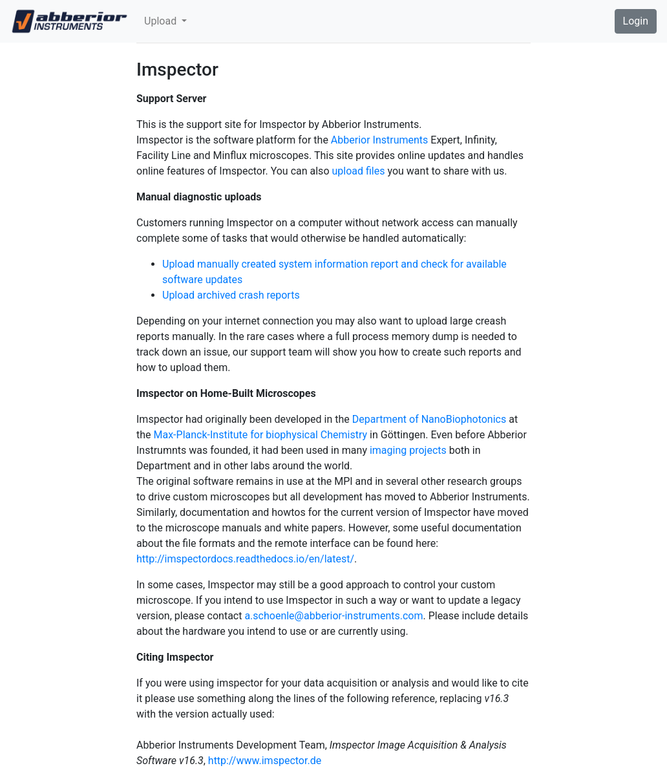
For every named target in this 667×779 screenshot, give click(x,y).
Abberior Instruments (379, 140)
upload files (358, 171)
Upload (161, 21)
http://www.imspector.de (264, 760)
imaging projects (408, 450)
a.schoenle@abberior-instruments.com (333, 616)
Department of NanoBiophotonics (429, 419)
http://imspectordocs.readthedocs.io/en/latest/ (245, 559)
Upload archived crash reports (231, 295)
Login (635, 21)
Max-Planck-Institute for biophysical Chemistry (261, 435)
